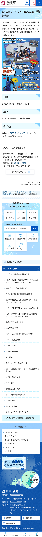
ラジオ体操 (10, 383)
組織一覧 (29, 518)
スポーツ (31, 192)
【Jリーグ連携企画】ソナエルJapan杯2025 (22, 308)
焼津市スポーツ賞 (12, 328)
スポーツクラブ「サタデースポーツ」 (19, 412)
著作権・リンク (10, 436)
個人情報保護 (9, 443)
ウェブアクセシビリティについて (16, 440)
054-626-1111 (15, 502)
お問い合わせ (10, 523)
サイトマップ (9, 447)
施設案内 (9, 518)
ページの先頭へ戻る (21, 427)
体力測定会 (10, 357)
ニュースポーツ (11, 345)
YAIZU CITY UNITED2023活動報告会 (20, 418)
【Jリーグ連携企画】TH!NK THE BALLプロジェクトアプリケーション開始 (21, 315)
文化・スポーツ (21, 192)
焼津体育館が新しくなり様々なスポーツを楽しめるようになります (21, 301)
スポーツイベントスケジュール (16, 363)
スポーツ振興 (7, 194)
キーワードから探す (14, 224)
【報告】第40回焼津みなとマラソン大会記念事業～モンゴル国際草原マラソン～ (22, 281)
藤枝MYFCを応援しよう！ (15, 322)
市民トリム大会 (11, 406)
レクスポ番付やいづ (13, 377)
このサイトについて (12, 432)
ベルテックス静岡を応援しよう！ (17, 274)
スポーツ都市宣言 (12, 351)
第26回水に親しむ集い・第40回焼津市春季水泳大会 (22, 370)
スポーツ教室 (10, 400)
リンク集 (8, 451)
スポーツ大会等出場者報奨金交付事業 (19, 334)
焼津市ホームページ (9, 192)
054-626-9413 (19, 163)
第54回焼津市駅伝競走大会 (15, 394)
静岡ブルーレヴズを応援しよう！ (17, 288)
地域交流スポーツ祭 (13, 389)
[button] (33, 3)
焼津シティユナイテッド (20, 133)
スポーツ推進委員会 (13, 340)
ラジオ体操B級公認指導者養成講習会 (19, 294)
